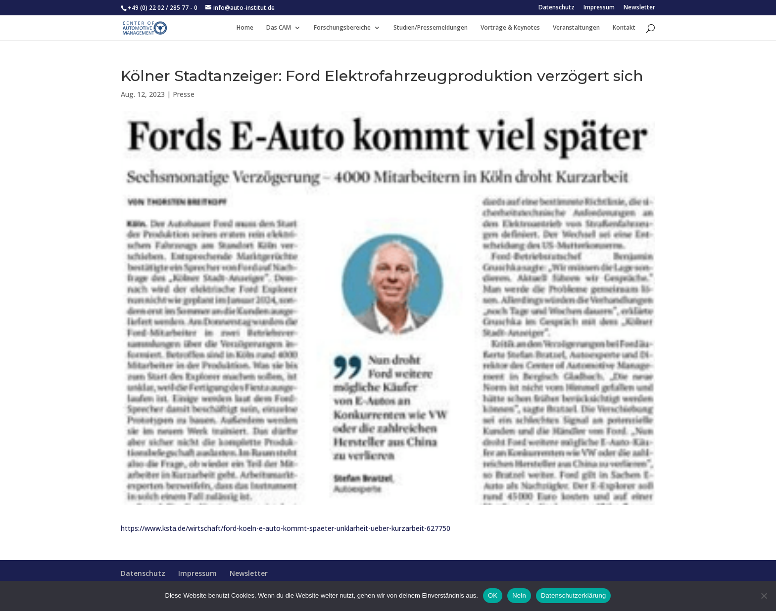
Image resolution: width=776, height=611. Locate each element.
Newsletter (639, 7)
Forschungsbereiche (342, 28)
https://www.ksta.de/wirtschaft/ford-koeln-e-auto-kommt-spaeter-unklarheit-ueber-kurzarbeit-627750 (285, 528)
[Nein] (764, 596)
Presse (183, 94)
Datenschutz (556, 7)
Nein (519, 595)
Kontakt (624, 28)
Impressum (599, 7)
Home (245, 28)
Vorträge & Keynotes (510, 28)
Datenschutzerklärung (573, 595)
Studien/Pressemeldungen (430, 28)
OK (492, 595)
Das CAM (278, 28)
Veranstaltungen (576, 28)
